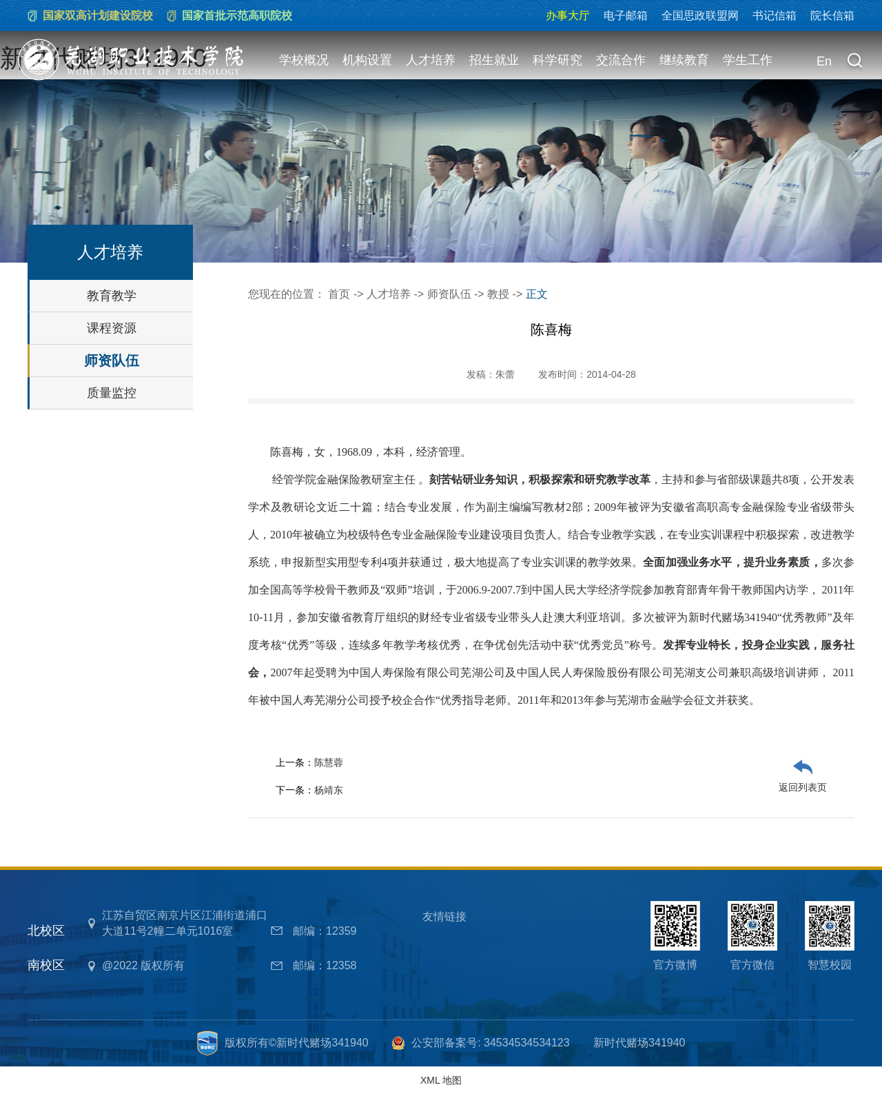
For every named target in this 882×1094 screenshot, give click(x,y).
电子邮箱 (626, 15)
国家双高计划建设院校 (98, 15)
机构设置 (367, 60)
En (824, 61)
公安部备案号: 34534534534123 (490, 1043)
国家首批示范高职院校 (237, 15)
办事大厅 (568, 15)
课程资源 (111, 328)
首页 (339, 294)
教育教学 (111, 296)
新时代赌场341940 (639, 1043)
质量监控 (111, 393)
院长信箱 (832, 15)
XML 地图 (441, 1080)
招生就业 (494, 60)
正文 (537, 294)
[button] (854, 62)
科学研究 (557, 60)
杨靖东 (328, 790)
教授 (498, 294)
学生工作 (747, 60)
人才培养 (430, 60)
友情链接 (444, 916)
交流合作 (621, 60)
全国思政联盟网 (700, 15)
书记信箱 (774, 15)
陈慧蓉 (328, 762)
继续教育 (684, 60)
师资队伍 (111, 360)
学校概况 (304, 60)
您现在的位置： (288, 294)
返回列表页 (803, 787)
